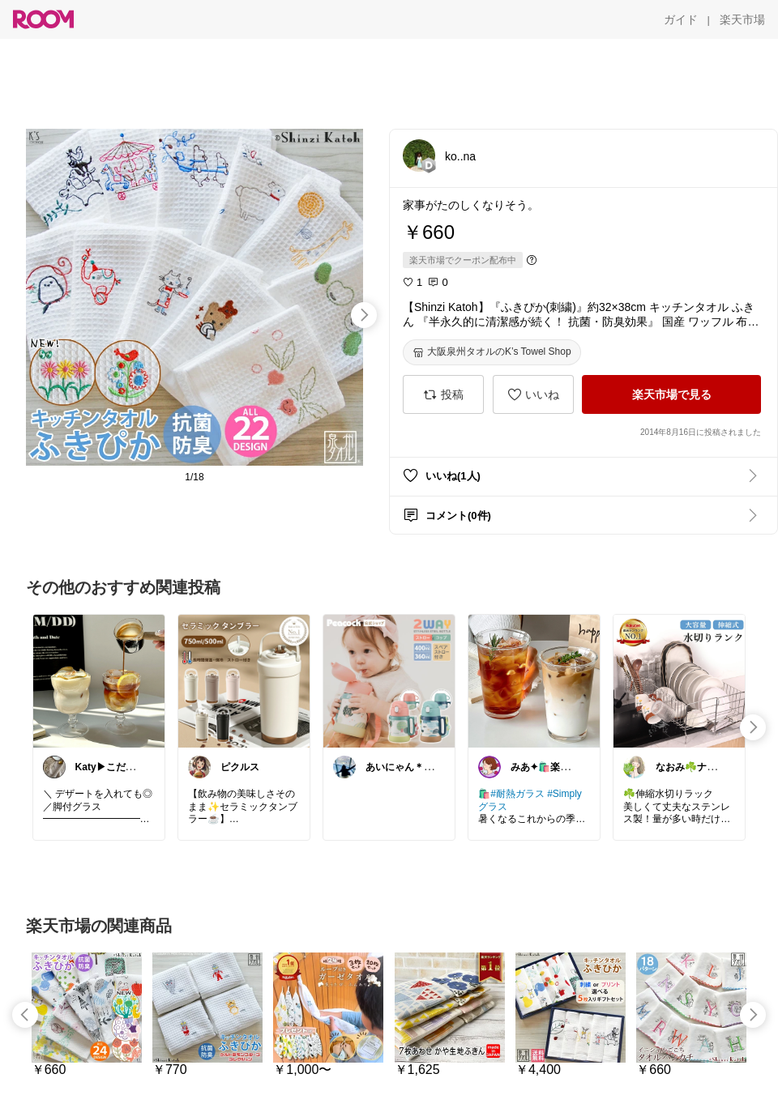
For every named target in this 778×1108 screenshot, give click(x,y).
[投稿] (443, 394)
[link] (99, 680)
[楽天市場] (742, 19)
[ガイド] (681, 19)
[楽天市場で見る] (671, 394)
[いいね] (533, 394)
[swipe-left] (25, 1015)
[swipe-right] (364, 315)
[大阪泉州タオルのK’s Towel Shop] (492, 352)
